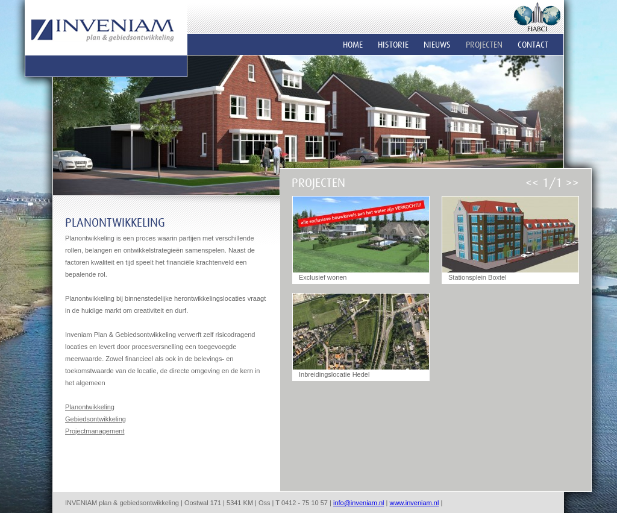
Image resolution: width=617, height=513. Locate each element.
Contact (533, 44)
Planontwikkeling (89, 407)
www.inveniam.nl (414, 502)
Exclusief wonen (323, 277)
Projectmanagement (94, 431)
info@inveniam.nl (358, 502)
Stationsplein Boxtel (477, 277)
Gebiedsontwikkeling (95, 419)
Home (353, 44)
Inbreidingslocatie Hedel (334, 374)
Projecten (484, 44)
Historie (393, 44)
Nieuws (437, 44)
